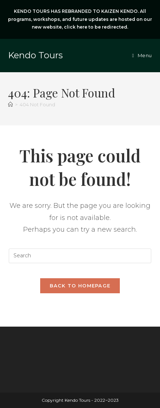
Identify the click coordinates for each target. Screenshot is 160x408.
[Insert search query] (80, 256)
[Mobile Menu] (142, 55)
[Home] (10, 104)
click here (75, 27)
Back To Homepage (80, 285)
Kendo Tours (35, 55)
